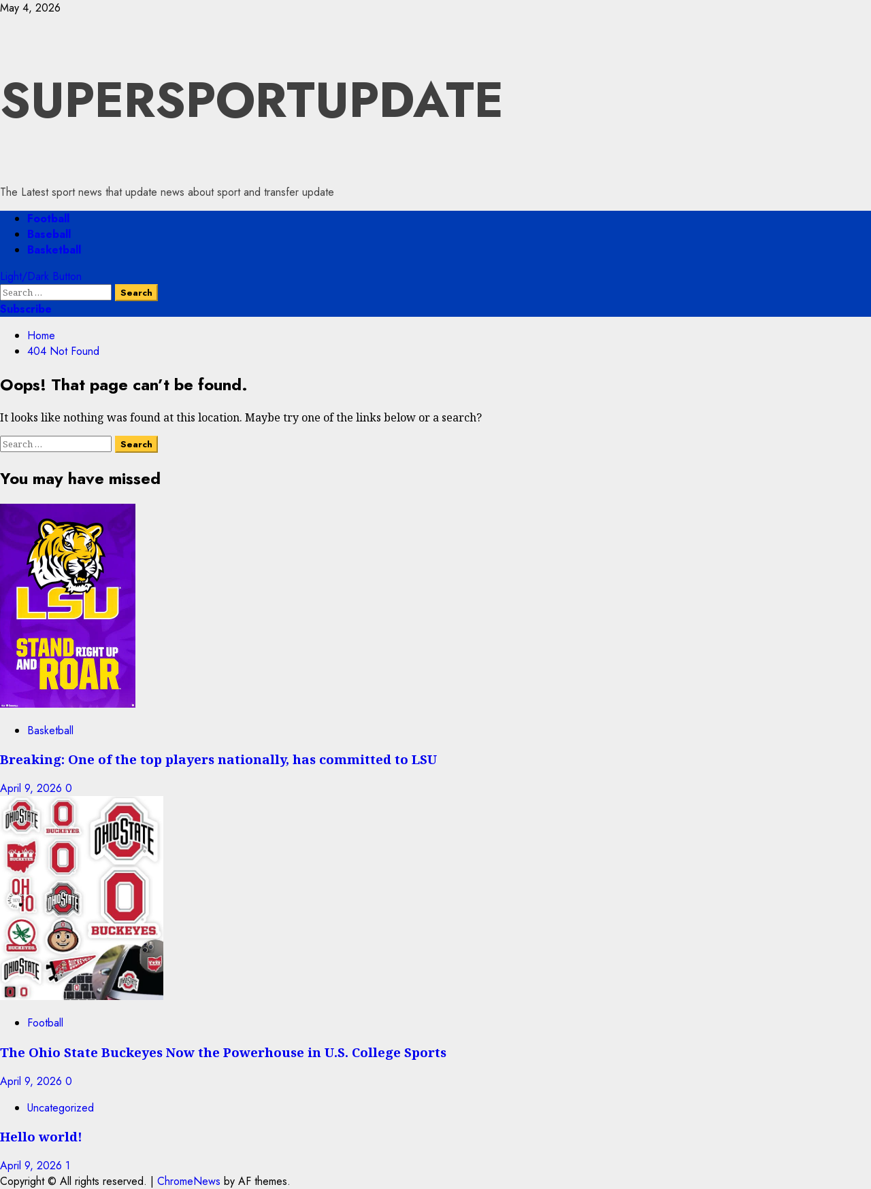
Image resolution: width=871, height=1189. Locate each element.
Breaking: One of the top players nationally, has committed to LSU (218, 759)
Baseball (49, 234)
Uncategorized (60, 1108)
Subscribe (26, 309)
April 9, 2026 (32, 788)
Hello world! (41, 1136)
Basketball (54, 250)
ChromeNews (188, 1181)
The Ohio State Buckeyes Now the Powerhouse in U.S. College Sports (223, 1052)
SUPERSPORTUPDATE (252, 100)
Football (48, 218)
